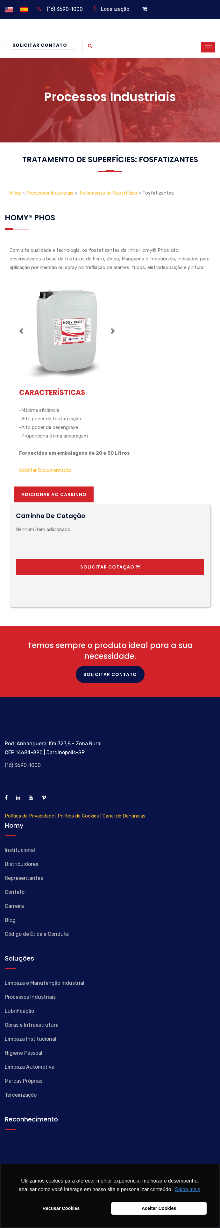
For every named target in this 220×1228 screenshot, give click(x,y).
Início (16, 193)
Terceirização (21, 1095)
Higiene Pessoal (23, 1053)
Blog (10, 920)
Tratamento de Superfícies (108, 193)
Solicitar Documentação (45, 470)
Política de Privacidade (29, 816)
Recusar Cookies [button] (61, 1208)
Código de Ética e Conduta (37, 934)
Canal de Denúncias (124, 816)
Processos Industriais (50, 193)
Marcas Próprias (23, 1081)
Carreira (14, 906)
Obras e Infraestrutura (32, 1025)
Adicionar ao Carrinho (54, 494)
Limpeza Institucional (30, 1039)
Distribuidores (21, 864)
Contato (15, 892)
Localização (110, 9)
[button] (21, 330)
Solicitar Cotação (110, 567)
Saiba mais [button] (187, 1189)
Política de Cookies (78, 816)
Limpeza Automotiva (29, 1067)
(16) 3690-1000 (60, 9)
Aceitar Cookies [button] (159, 1208)
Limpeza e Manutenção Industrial (44, 983)
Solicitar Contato (43, 45)
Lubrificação (19, 1011)
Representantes (24, 878)
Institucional (20, 850)
